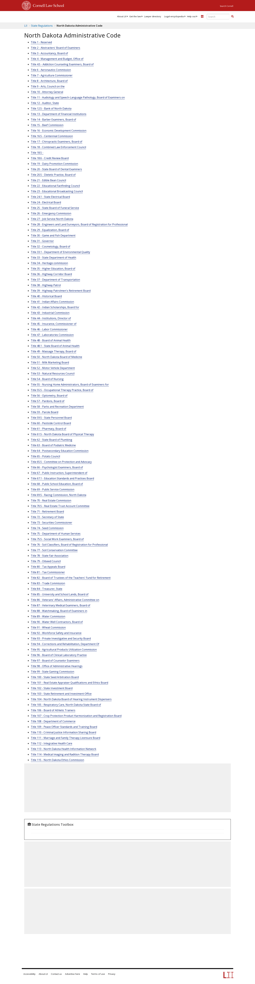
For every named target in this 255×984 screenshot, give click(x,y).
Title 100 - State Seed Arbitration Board (55, 677)
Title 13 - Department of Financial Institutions (58, 114)
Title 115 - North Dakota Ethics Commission (57, 760)
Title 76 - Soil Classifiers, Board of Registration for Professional (69, 544)
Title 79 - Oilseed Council (46, 561)
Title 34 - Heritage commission (49, 263)
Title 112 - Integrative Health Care (51, 743)
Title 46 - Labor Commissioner (49, 329)
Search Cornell (226, 6)
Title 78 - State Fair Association (49, 555)
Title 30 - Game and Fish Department (53, 235)
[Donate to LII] (202, 16)
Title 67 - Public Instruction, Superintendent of (59, 473)
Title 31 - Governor (42, 241)
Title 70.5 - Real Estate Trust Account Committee (60, 506)
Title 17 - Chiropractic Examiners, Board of (56, 141)
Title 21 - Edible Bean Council (48, 180)
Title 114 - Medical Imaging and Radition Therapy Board (65, 754)
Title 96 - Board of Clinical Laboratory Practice (59, 655)
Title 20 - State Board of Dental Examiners (56, 169)
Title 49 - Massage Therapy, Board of (53, 351)
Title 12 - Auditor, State (45, 103)
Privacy (111, 973)
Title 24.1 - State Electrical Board (50, 197)
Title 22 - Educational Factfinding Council (55, 186)
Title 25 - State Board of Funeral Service (55, 208)
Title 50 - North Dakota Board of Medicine (56, 357)
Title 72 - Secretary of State (47, 517)
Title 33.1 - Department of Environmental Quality (60, 252)
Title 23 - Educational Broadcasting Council (57, 191)
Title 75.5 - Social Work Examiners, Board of (57, 539)
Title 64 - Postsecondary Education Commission (59, 451)
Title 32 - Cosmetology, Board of (50, 246)
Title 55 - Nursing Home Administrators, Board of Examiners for (70, 384)
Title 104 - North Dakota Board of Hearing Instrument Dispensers (71, 699)
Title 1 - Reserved (41, 42)
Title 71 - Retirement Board (47, 511)
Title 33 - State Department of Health (53, 257)
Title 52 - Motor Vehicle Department (53, 368)
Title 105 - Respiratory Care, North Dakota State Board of (66, 704)
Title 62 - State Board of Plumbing (51, 440)
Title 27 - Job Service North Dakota (52, 219)
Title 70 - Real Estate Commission (51, 500)
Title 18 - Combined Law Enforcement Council (58, 147)
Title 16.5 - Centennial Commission (52, 136)
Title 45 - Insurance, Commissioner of (53, 324)
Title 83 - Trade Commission (48, 583)
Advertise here (72, 973)
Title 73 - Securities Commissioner (51, 522)
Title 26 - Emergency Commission (51, 213)
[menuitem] (121, 16)
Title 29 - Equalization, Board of (50, 230)
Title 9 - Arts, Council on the (48, 86)
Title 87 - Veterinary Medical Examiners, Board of (60, 605)
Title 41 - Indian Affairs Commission (52, 301)
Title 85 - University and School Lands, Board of (59, 594)
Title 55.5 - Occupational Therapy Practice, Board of (62, 390)
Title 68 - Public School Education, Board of (57, 484)
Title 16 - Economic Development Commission (58, 130)
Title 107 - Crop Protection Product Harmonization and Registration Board (76, 716)
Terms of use (98, 973)
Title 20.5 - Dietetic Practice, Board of (53, 175)
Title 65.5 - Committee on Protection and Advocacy (61, 462)
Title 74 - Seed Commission (47, 528)
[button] (232, 16)
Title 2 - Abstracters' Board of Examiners (55, 48)
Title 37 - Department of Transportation (55, 279)
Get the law (135, 16)
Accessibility (29, 973)
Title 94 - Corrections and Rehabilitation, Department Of (65, 644)
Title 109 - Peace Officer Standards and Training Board (64, 727)
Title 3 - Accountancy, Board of (49, 53)
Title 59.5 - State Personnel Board (51, 417)
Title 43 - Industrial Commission (50, 313)
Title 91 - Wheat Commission (48, 627)
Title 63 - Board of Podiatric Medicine (53, 445)
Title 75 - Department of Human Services (56, 533)
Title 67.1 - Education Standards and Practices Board (62, 478)
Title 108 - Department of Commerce (53, 721)
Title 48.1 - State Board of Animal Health (55, 346)
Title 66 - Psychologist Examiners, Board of (57, 467)
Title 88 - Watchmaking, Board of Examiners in (59, 611)
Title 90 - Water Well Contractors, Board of (57, 622)
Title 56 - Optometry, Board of (49, 395)
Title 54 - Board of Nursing (47, 379)
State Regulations (42, 25)
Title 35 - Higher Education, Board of (53, 268)
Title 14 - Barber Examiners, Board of (53, 119)
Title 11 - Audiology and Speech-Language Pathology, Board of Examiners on (78, 97)
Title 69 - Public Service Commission (52, 489)
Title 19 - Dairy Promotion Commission (54, 163)
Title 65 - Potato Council (45, 456)
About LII (121, 16)
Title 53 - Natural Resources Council (52, 373)
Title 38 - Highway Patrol (46, 285)
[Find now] (232, 16)
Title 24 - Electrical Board (46, 202)
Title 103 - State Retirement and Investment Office (61, 693)
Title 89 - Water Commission (48, 616)
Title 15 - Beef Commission (47, 125)
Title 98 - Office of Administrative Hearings (56, 666)
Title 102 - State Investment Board (52, 688)
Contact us (56, 973)
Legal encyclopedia (174, 16)
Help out (191, 16)
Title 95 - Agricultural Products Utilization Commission (64, 649)
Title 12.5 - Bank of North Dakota (51, 108)
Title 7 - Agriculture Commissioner (52, 75)
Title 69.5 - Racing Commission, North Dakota (58, 495)
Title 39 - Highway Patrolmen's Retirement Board (61, 290)
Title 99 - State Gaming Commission (52, 671)
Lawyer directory (152, 16)
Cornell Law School (47, 5)
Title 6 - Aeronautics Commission (51, 70)
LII (25, 25)
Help (85, 973)
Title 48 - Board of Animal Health (51, 340)
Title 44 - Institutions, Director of (51, 318)
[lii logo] (58, 16)
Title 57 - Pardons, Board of (47, 401)
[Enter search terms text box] (218, 16)
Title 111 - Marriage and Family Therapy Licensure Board (65, 738)
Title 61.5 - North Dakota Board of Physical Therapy (62, 434)
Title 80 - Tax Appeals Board (48, 566)
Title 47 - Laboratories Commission (52, 335)
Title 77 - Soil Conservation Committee (54, 550)
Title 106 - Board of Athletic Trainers (53, 710)
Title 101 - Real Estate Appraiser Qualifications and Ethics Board (69, 682)
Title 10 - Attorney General (47, 92)
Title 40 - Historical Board (46, 296)
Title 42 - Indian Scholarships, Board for (55, 307)
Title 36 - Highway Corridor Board (51, 274)
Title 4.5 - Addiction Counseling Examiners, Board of (62, 64)
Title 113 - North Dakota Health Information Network (63, 749)
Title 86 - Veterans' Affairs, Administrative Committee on (65, 600)
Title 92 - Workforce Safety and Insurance (56, 633)
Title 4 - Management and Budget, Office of (57, 59)
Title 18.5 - (37, 152)
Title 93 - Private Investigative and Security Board (61, 638)
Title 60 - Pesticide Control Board (51, 423)
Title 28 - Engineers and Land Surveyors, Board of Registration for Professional (79, 224)
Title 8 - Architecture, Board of (49, 81)
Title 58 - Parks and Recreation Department (57, 406)
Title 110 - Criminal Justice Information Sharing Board (63, 732)
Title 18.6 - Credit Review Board (50, 158)
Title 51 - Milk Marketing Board (50, 362)
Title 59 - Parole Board (44, 412)
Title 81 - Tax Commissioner (48, 572)
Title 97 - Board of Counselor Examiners (55, 660)
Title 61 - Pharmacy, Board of (48, 428)
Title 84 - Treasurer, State (46, 589)
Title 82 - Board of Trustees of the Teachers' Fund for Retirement (71, 578)
